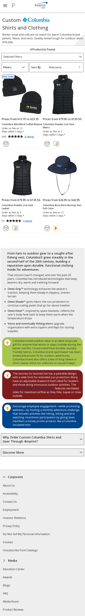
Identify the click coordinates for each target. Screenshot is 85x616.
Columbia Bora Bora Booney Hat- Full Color (62, 207)
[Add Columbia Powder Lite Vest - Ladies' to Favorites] (6, 228)
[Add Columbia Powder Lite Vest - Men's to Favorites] (47, 144)
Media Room (11, 601)
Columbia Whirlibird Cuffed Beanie (22, 124)
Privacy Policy (12, 527)
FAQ (5, 593)
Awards (7, 577)
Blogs (6, 585)
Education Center (14, 569)
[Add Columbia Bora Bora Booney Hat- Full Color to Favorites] (47, 228)
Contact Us (10, 502)
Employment (11, 510)
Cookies (8, 543)
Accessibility (10, 493)
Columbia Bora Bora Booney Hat (33, 388)
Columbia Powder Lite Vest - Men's (59, 126)
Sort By (36, 67)
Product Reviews (13, 609)
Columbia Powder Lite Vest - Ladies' (18, 207)
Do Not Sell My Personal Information (27, 535)
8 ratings (30, 137)
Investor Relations (15, 519)
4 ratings (28, 221)
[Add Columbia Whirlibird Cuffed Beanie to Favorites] (6, 144)
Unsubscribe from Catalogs (21, 551)
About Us (9, 485)
